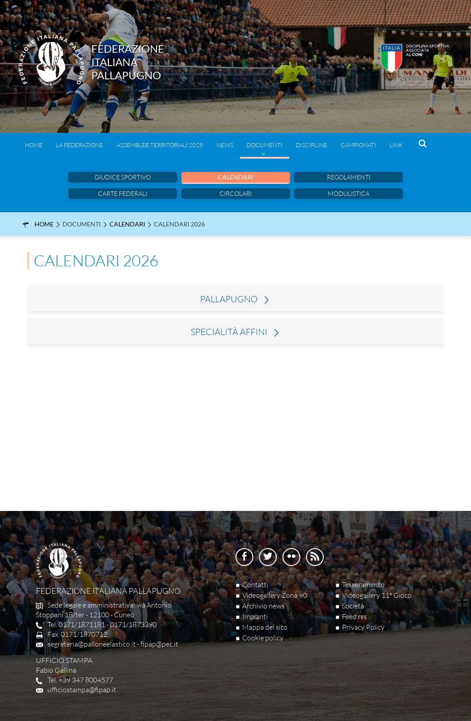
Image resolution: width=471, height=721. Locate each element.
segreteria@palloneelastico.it (91, 643)
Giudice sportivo (122, 177)
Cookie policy (262, 637)
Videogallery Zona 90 (274, 595)
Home (34, 144)
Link (396, 144)
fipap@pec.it (159, 643)
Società (353, 605)
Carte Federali (122, 193)
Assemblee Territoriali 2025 (160, 144)
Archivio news (263, 605)
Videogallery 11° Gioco (377, 595)
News (224, 144)
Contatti (255, 584)
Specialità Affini (229, 332)
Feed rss (354, 616)
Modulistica (348, 193)
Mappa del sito (264, 627)
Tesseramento (363, 584)
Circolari (236, 193)
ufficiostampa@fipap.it (81, 689)
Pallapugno (229, 299)
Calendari (235, 177)
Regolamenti (348, 177)
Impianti (255, 616)
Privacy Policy (363, 627)
